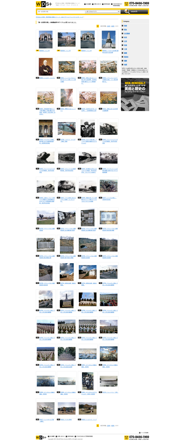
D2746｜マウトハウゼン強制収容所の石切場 (89, 256)
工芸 (125, 49)
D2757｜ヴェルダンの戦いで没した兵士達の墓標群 (68, 311)
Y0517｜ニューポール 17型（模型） (46, 420)
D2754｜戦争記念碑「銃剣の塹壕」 (89, 284)
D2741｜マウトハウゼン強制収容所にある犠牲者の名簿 (68, 229)
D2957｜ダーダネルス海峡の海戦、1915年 (89, 365)
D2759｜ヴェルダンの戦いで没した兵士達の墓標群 (110, 311)
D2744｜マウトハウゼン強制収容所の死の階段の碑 (47, 256)
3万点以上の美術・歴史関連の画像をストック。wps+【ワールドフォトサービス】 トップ (59, 17)
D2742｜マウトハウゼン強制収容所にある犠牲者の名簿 (89, 229)
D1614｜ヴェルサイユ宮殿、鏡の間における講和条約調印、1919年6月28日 (47, 141)
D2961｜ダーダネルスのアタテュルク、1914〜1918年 (89, 393)
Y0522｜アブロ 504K (66, 419)
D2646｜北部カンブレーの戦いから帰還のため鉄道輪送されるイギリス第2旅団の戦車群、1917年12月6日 (47, 200)
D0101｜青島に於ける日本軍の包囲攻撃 (110, 109)
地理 (125, 64)
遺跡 (125, 61)
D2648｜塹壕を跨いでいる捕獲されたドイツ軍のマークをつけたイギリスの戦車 (89, 199)
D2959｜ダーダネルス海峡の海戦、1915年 (47, 393)
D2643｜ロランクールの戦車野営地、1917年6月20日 (68, 169)
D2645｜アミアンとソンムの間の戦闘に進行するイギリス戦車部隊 (110, 170)
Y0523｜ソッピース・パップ (89, 419)
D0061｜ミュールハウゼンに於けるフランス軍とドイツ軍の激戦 (68, 79)
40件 (112, 26)
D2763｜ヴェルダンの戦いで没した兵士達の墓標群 (110, 338)
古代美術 (127, 33)
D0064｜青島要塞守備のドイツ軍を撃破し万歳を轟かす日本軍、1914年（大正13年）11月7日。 (47, 111)
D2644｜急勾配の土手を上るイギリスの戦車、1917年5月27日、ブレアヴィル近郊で (89, 170)
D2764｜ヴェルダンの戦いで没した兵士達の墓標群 (47, 365)
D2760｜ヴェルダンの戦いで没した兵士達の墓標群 (47, 338)
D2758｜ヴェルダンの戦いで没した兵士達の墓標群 (89, 311)
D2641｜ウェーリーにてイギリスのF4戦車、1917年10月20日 (110, 141)
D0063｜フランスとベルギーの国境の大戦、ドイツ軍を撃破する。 (110, 79)
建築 (125, 53)
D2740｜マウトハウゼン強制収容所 (47, 229)
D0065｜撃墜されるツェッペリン (68, 109)
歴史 (125, 29)
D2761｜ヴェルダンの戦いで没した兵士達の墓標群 (68, 338)
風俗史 (126, 57)
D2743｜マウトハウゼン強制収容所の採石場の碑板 (110, 229)
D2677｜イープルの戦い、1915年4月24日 (109, 198)
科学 (125, 37)
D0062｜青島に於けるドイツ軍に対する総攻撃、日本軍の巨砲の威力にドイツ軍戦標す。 (89, 80)
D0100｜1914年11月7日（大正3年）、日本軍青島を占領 (89, 109)
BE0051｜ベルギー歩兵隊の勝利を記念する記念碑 (110, 51)
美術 (125, 26)
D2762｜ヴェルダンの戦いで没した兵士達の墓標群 (89, 338)
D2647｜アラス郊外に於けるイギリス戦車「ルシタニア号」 (68, 199)
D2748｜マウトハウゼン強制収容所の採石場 (47, 284)
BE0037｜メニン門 (86, 50)
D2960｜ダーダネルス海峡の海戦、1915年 (68, 393)
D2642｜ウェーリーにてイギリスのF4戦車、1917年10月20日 (47, 170)
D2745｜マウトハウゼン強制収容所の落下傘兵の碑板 (68, 256)
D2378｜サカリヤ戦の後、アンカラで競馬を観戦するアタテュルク (89, 141)
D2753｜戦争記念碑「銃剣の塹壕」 (68, 284)
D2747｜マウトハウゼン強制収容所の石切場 (110, 256)
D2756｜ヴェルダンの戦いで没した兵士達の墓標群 (47, 311)
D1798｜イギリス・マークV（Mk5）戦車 (67, 140)
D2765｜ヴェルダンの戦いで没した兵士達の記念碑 (68, 365)
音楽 (125, 45)
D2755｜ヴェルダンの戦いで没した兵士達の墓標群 (110, 284)
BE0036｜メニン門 (65, 50)
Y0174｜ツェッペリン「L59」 (110, 392)
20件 (108, 26)
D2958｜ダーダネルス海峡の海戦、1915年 (110, 365)
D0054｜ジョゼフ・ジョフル (47, 78)
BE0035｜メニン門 (44, 50)
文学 (125, 41)
